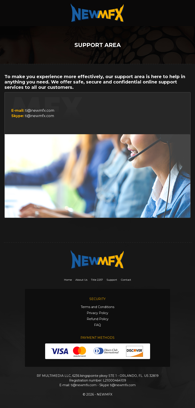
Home (68, 279)
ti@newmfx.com (39, 110)
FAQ (97, 325)
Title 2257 (97, 279)
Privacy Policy (97, 313)
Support (112, 279)
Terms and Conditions (97, 307)
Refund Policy (98, 319)
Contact (126, 279)
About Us (81, 279)
